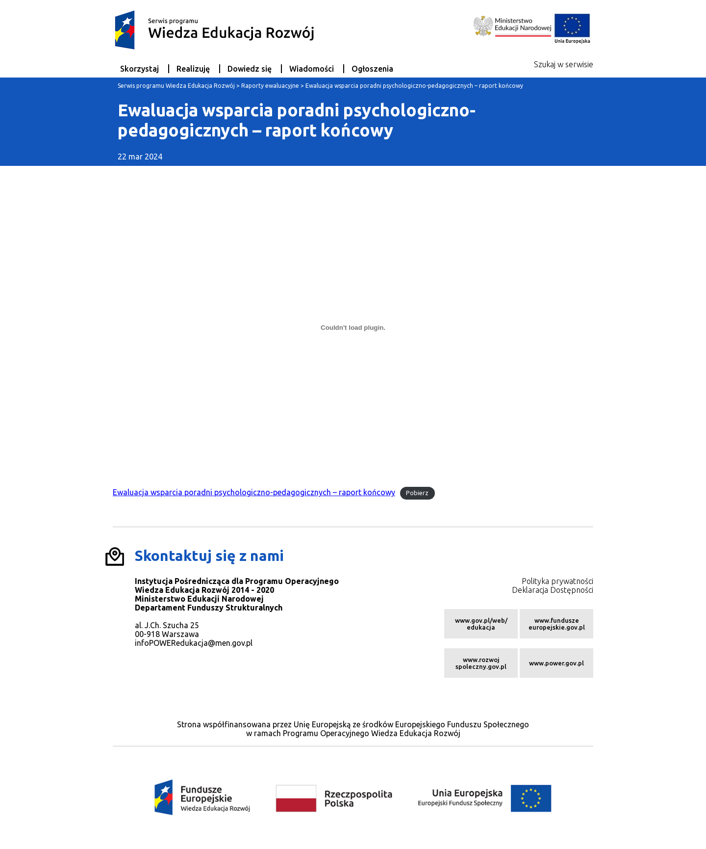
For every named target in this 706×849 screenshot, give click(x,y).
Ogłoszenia (372, 68)
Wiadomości (311, 68)
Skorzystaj (139, 68)
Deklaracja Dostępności (552, 589)
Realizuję (193, 68)
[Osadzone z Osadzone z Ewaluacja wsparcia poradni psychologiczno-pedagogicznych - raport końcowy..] (353, 328)
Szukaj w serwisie (563, 64)
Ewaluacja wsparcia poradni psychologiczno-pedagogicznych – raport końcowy (254, 492)
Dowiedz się (249, 68)
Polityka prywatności (557, 581)
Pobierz (417, 492)
